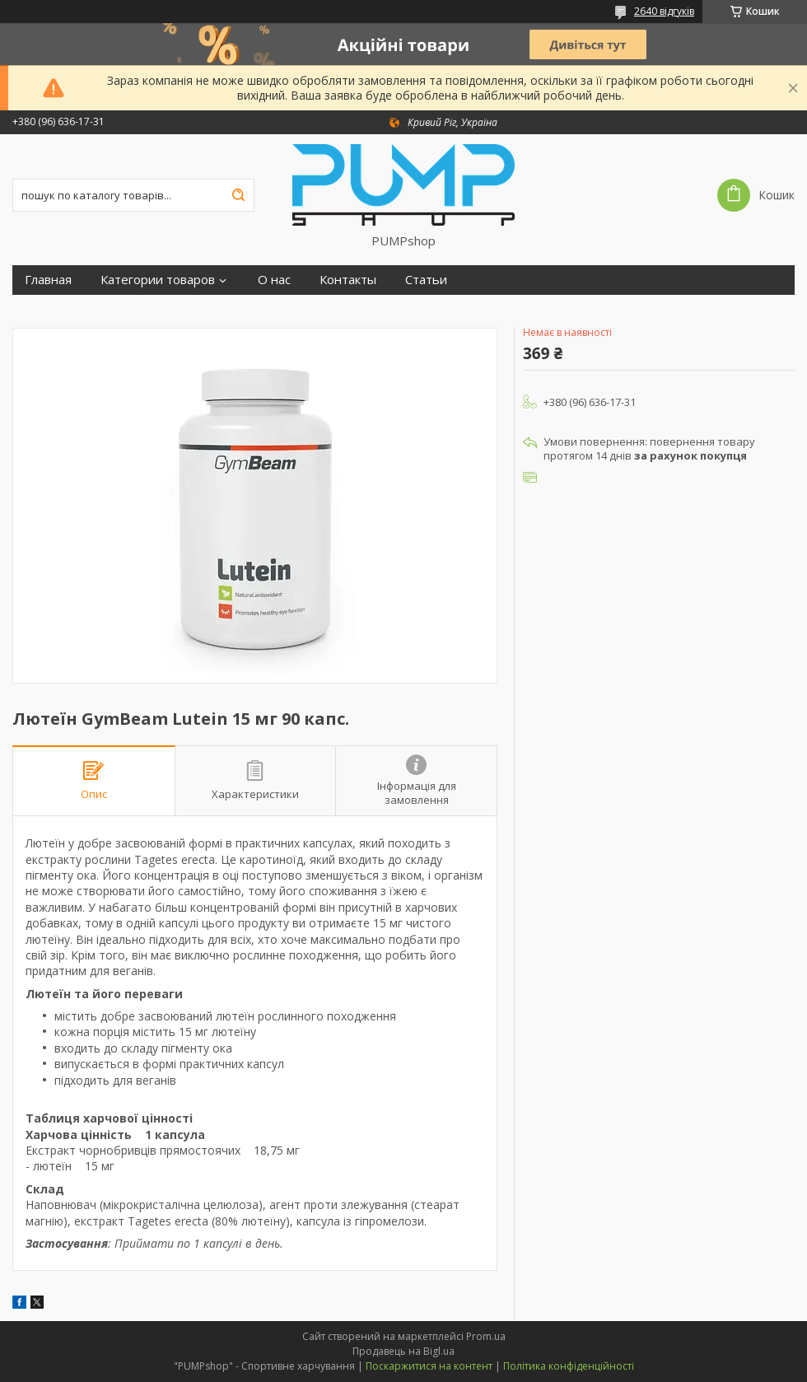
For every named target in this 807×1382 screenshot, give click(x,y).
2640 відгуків (664, 11)
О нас (274, 279)
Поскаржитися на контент (429, 1366)
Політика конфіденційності (568, 1366)
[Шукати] (238, 195)
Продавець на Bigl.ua (403, 1351)
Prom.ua (486, 1336)
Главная (48, 279)
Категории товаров (157, 279)
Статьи (426, 279)
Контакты (348, 279)
